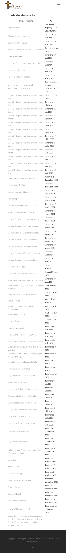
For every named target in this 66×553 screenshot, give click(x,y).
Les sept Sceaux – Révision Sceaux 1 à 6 (24, 253)
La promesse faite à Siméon (19, 192)
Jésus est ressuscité (16, 328)
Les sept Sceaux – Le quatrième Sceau (23, 233)
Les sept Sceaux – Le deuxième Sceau (23, 219)
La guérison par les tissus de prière (22, 375)
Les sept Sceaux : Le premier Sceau (22, 205)
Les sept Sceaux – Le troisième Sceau (23, 226)
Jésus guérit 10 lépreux (17, 382)
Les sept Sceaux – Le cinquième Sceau (23, 239)
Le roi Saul (12, 460)
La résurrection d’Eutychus (19, 416)
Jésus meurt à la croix (17, 314)
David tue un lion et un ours (19, 480)
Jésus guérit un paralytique (19, 369)
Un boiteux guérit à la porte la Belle (22, 362)
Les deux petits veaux (17, 70)
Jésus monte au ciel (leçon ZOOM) (22, 335)
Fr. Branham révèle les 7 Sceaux (21, 212)
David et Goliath (14, 487)
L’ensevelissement (15, 321)
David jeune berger (16, 473)
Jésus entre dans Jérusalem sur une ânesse (25, 280)
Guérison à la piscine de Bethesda (22, 396)
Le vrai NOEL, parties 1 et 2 (19, 509)
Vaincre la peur (14, 199)
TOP (33, 547)
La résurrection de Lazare (18, 431)
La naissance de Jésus (17, 185)
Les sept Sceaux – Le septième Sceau (23, 260)
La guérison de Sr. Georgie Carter (21, 423)
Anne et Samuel (14, 466)
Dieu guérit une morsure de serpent (23, 409)
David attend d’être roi (17, 501)
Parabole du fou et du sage (19, 77)
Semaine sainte (14, 27)
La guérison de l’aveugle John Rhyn (22, 389)
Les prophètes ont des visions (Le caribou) (25, 63)
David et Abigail (14, 494)
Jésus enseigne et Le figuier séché (22, 294)
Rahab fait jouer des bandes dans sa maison (26, 49)
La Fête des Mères (15, 56)
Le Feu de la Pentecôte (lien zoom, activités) (26, 341)
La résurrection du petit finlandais (22, 403)
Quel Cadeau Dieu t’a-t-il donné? (21, 178)
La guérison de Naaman (17, 441)
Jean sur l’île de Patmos (17, 267)
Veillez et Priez (14, 301)
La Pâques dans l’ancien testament (22, 273)
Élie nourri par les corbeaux (19, 36)
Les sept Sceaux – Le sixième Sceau (22, 246)
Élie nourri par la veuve (17, 43)
